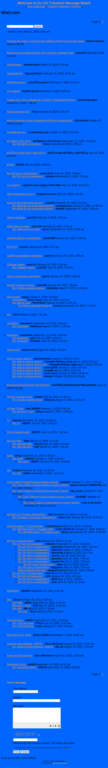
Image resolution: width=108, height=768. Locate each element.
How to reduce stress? (19, 358)
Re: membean (20, 326)
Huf (9, 470)
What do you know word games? (25, 202)
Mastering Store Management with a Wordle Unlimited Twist (40, 53)
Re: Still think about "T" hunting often (33, 529)
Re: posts (17, 458)
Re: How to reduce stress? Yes (29, 364)
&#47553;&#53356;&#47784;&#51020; (28, 385)
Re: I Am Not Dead (22, 623)
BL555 (10, 164)
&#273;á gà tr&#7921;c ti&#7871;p (26, 152)
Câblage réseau (16, 264)
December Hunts (16, 664)
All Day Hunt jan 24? (18, 111)
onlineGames (14, 64)
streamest (12, 335)
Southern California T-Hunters (64, 6)
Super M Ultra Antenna (19, 655)
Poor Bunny (19, 299)
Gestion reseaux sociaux (20, 285)
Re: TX (16, 423)
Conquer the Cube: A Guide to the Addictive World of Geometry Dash (45, 41)
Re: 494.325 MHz (22, 444)
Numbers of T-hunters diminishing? (26, 514)
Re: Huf (16, 473)
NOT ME (17, 602)
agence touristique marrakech (24, 276)
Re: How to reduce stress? (27, 361)
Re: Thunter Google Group (27, 399)
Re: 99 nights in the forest (26, 144)
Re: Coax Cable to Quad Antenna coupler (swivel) (40, 485)
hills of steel (13, 297)
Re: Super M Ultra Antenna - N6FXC (32, 646)
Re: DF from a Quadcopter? (22, 173)
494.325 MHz (14, 441)
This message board (18, 432)
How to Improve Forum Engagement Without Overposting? (40, 120)
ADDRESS (13, 591)
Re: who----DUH (21, 605)
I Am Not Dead (15, 620)
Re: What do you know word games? (33, 205)
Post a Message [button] (36, 6)
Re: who (17, 608)
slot (9, 314)
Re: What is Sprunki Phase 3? (35, 305)
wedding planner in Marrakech (24, 238)
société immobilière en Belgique (24, 255)
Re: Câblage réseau (24, 267)
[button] (56, 729)
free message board (60, 766)
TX (8, 420)
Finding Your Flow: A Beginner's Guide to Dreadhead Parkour (41, 100)
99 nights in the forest (19, 141)
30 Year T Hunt (15, 408)
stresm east (13, 349)
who (9, 599)
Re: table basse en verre (26, 229)
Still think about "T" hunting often (25, 526)
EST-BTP (12, 247)
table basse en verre (18, 226)
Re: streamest (20, 338)
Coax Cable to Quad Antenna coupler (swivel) (32, 482)
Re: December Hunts (24, 667)
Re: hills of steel (21, 302)
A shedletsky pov (16, 132)
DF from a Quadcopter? (20, 541)
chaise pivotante (16, 217)
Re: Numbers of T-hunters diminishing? (34, 517)
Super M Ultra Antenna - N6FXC (25, 643)
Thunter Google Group (19, 396)
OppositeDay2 (15, 73)
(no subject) (13, 91)
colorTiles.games (16, 82)
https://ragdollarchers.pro (21, 194)
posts (10, 455)
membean (12, 323)
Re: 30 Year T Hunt (23, 411)
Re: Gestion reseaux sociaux (28, 288)
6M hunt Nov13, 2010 (19, 635)
